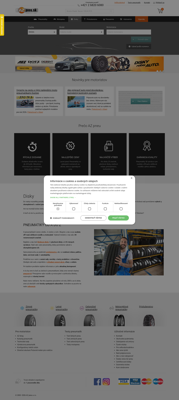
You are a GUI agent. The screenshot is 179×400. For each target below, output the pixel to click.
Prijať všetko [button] (118, 218)
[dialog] (89, 200)
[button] (89, 197)
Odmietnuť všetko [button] (93, 218)
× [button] (131, 178)
